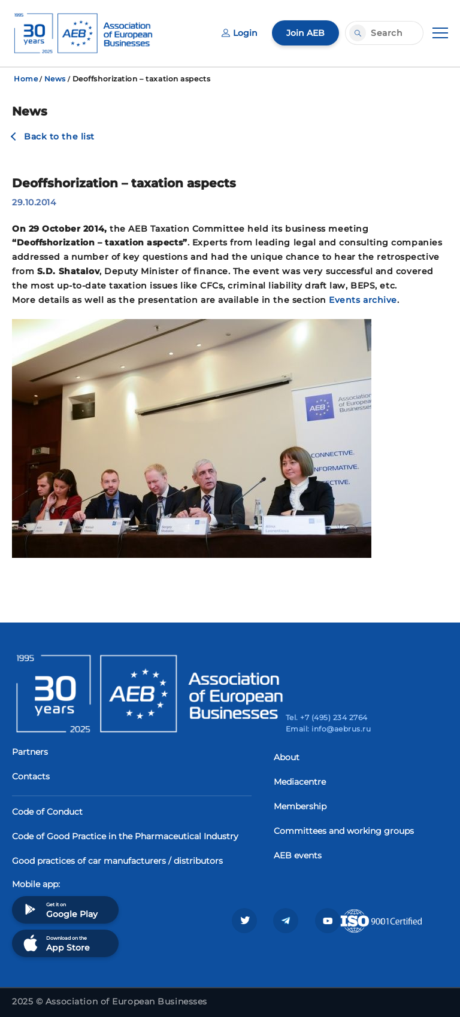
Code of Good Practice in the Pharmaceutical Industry (125, 836)
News (55, 78)
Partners (30, 751)
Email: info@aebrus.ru (328, 728)
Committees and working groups (344, 830)
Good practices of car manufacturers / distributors (117, 860)
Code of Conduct (47, 811)
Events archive (363, 300)
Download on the (55, 943)
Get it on (59, 909)
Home (26, 78)
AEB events (298, 855)
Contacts (31, 776)
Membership (300, 806)
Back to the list (59, 136)
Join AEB (305, 33)
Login (240, 33)
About (286, 757)
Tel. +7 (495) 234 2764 (327, 717)
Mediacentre (300, 781)
